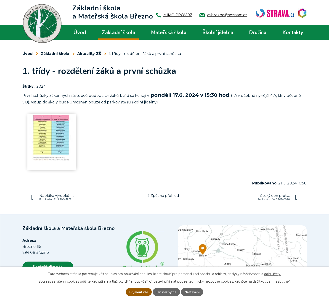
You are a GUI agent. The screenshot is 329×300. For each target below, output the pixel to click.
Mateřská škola (168, 32)
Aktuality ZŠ (89, 53)
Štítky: (28, 86)
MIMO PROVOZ (177, 15)
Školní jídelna (217, 32)
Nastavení (192, 292)
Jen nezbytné (166, 292)
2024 (41, 86)
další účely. (272, 274)
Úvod (79, 32)
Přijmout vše (138, 292)
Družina (257, 32)
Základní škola (118, 32)
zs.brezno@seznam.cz (227, 15)
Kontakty (292, 32)
